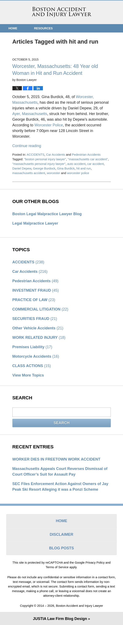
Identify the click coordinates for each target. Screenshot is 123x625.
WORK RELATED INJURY (39, 337)
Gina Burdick (66, 168)
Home (12, 28)
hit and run (83, 168)
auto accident (76, 164)
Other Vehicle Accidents (37, 328)
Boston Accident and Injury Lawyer (61, 12)
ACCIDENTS (35, 154)
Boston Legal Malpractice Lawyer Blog (47, 214)
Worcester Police (48, 125)
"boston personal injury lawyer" (45, 159)
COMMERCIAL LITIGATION (40, 309)
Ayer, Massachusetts (29, 114)
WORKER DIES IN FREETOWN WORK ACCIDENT (56, 459)
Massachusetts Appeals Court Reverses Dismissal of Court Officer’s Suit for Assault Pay (60, 471)
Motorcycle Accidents (35, 356)
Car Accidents (55, 154)
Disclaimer (61, 534)
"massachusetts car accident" (88, 159)
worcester (53, 173)
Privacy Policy (95, 562)
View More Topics (28, 375)
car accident (95, 164)
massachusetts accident (28, 173)
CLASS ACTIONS (31, 366)
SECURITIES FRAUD (34, 319)
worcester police (78, 173)
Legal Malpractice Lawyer (35, 223)
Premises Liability (32, 347)
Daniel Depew (21, 168)
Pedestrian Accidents (86, 154)
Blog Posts (61, 548)
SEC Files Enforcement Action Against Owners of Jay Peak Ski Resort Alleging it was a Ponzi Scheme (60, 487)
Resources (43, 28)
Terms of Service (57, 567)
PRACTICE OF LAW (33, 300)
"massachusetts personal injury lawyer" (39, 164)
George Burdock (44, 168)
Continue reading (26, 146)
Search (61, 423)
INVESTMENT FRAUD (35, 290)
